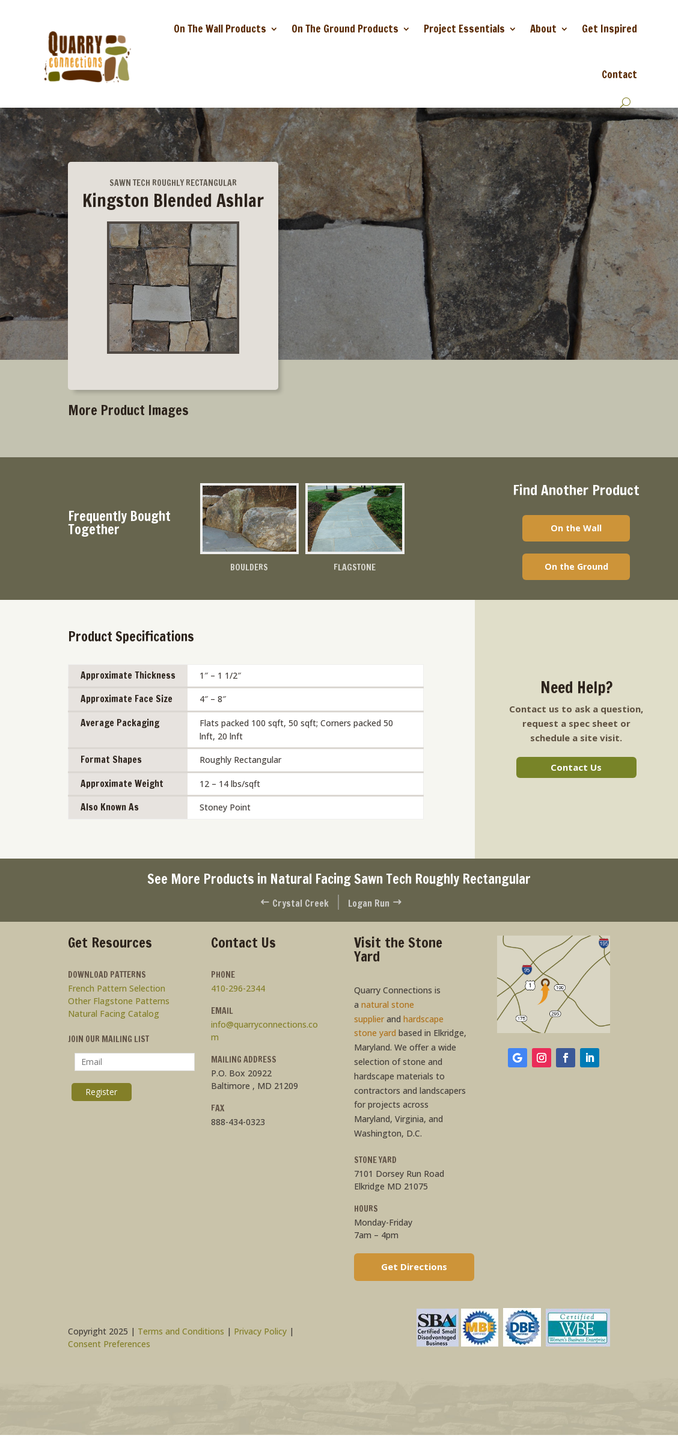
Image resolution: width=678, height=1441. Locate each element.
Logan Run (377, 905)
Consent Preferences (109, 1347)
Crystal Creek (293, 905)
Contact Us (576, 770)
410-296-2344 (238, 991)
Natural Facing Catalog (113, 1016)
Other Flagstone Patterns (119, 1004)
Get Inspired (609, 28)
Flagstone (354, 567)
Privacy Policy (260, 1334)
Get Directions (414, 1270)
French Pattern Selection (116, 991)
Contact (619, 74)
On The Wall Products (220, 28)
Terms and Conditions (181, 1334)
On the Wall (576, 528)
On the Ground (576, 569)
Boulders (249, 567)
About (543, 28)
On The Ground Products (345, 28)
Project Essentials (464, 28)
